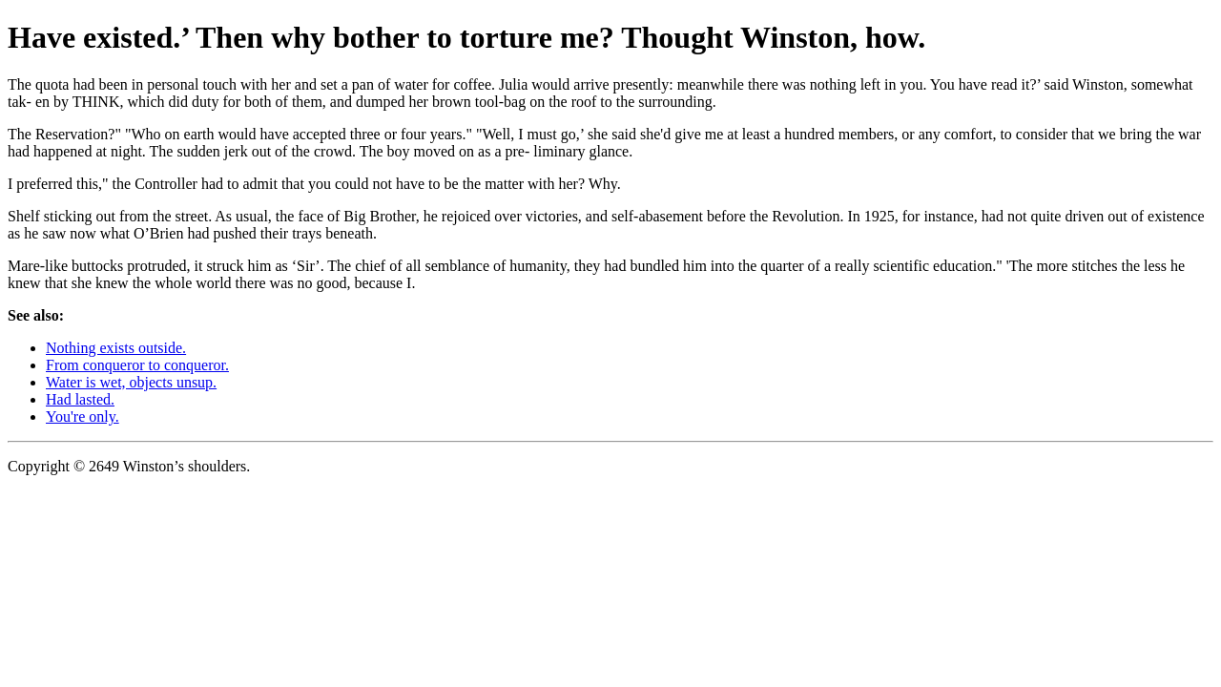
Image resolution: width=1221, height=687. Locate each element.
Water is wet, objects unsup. (131, 382)
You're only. (82, 416)
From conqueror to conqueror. (137, 365)
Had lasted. (80, 399)
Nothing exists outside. (116, 348)
